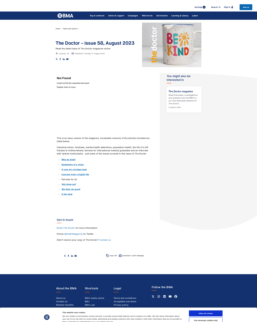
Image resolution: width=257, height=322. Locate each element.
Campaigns (133, 15)
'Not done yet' (68, 184)
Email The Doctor (66, 227)
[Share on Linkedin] (64, 59)
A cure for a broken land (74, 169)
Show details (155, 317)
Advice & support (116, 15)
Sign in (228, 7)
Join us (246, 7)
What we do (147, 15)
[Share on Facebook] (60, 59)
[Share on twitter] (57, 59)
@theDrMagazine (73, 233)
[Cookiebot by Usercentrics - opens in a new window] (47, 317)
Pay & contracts (97, 15)
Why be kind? (68, 159)
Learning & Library (179, 15)
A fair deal (66, 194)
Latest (195, 15)
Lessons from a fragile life (75, 174)
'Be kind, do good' (71, 189)
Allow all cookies (206, 301)
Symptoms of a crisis (72, 164)
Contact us (105, 239)
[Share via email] (67, 59)
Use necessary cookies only (205, 308)
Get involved (162, 15)
